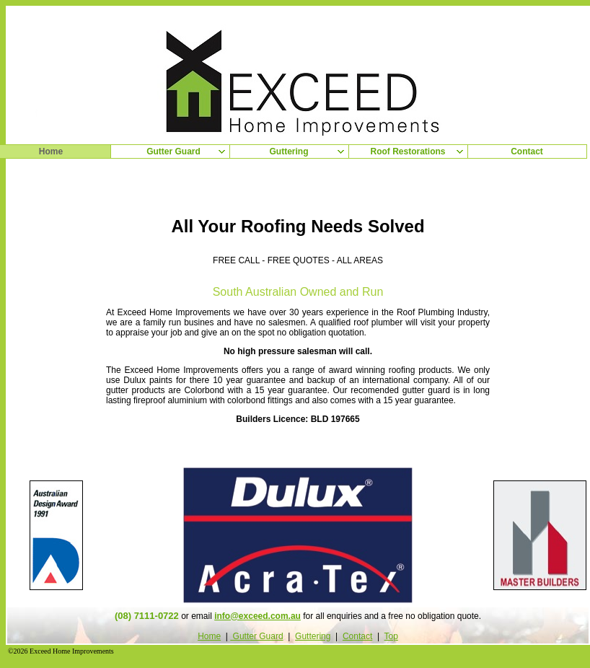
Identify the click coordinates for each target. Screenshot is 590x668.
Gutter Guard (256, 636)
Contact (357, 636)
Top (391, 636)
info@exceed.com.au (257, 616)
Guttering (312, 636)
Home (209, 636)
